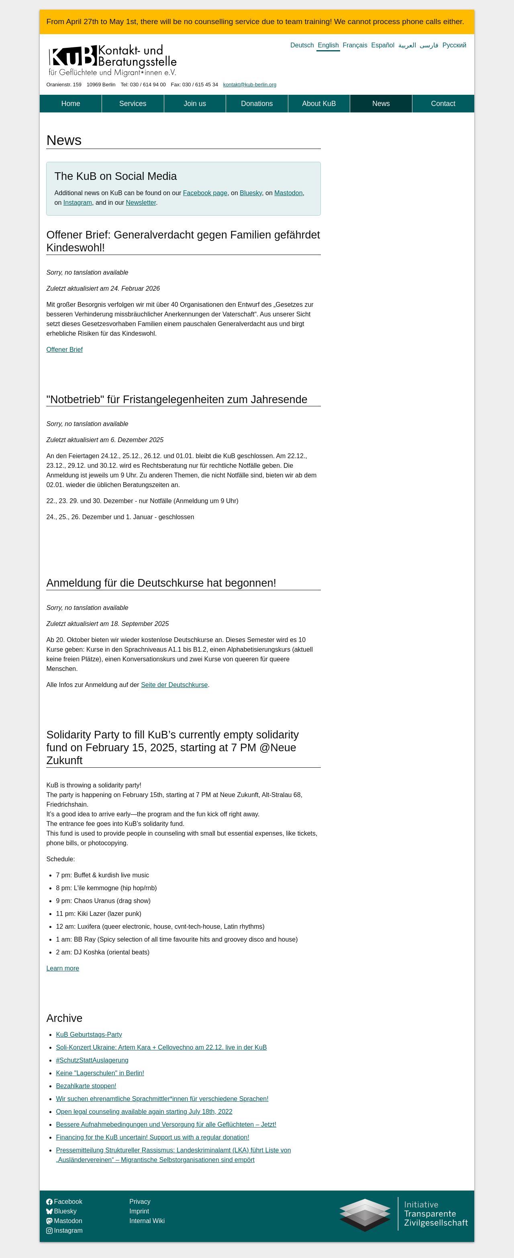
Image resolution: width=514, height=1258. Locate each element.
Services (132, 104)
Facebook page (205, 193)
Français (355, 45)
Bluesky (251, 193)
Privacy (139, 1201)
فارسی (429, 45)
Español (382, 45)
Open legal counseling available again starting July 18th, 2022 (144, 1111)
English (328, 45)
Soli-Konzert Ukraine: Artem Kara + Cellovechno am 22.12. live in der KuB (161, 1047)
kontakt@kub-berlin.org (250, 85)
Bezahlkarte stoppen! (86, 1086)
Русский (454, 45)
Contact (443, 104)
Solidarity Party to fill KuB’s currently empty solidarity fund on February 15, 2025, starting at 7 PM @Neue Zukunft (172, 748)
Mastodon (288, 193)
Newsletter (141, 202)
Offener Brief (64, 349)
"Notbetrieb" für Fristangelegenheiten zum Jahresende (176, 400)
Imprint (139, 1211)
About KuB (319, 104)
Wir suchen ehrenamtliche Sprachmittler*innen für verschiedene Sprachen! (162, 1098)
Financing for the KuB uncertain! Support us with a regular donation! (152, 1137)
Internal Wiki (147, 1220)
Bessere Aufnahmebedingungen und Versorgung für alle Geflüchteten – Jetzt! (166, 1124)
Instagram (77, 202)
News (381, 104)
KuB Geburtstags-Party (89, 1034)
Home (70, 104)
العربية (407, 45)
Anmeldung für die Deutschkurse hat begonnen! (161, 583)
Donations (257, 104)
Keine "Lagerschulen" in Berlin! (100, 1073)
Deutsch (302, 45)
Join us (195, 104)
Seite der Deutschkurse (174, 684)
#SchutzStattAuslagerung (92, 1060)
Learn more (62, 968)
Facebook (64, 1201)
